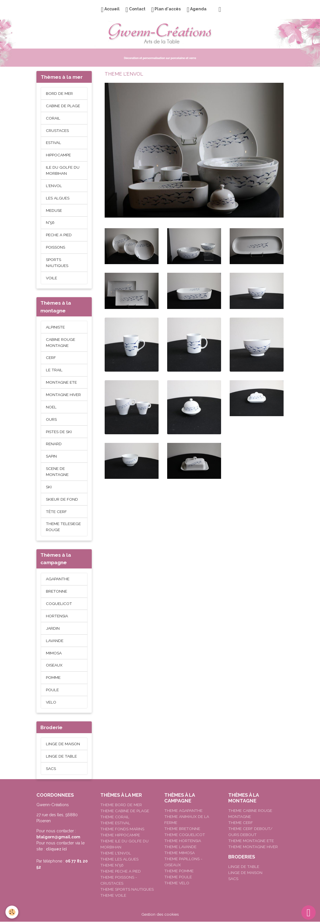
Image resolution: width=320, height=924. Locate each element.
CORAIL (53, 118)
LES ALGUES (57, 198)
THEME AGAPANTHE (183, 812)
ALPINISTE (55, 327)
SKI (49, 488)
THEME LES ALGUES (119, 861)
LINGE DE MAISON (63, 746)
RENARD (54, 445)
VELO (51, 704)
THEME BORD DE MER (121, 807)
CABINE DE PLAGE (63, 105)
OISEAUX (54, 667)
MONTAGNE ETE (61, 383)
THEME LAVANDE (180, 849)
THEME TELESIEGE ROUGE (63, 528)
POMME (53, 679)
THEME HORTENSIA (182, 843)
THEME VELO (177, 885)
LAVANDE (55, 642)
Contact (135, 10)
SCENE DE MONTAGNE (57, 472)
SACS (51, 770)
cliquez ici (56, 851)
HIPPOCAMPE (58, 155)
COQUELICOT (59, 605)
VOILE (51, 278)
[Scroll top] (308, 912)
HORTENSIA (57, 617)
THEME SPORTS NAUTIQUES (127, 891)
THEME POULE (178, 879)
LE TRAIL (54, 370)
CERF (51, 358)
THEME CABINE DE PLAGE (124, 813)
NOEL (51, 408)
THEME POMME (179, 873)
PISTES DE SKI (59, 432)
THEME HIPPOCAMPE (120, 837)
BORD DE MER (59, 93)
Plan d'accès (166, 10)
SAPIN (51, 457)
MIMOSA (54, 654)
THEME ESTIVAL (115, 825)
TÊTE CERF (56, 512)
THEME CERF (240, 825)
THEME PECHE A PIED (120, 873)
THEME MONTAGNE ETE (251, 843)
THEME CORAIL (114, 819)
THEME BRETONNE (182, 831)
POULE (52, 691)
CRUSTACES (57, 130)
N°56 (50, 223)
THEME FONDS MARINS (122, 831)
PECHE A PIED (59, 235)
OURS (51, 420)
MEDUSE (54, 210)
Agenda (196, 10)
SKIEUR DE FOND (62, 500)
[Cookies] (12, 912)
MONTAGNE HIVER (63, 395)
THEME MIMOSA (179, 855)
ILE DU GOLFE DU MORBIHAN (62, 170)
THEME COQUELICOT (184, 837)
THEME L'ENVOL (115, 855)
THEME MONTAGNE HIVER (253, 849)
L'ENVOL (54, 186)
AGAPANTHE (57, 580)
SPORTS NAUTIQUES (57, 263)
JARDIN (53, 630)
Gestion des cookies (160, 916)
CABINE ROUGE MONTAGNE (60, 343)
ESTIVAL (53, 143)
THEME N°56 (112, 867)
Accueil (110, 10)
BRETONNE (56, 593)
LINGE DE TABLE (61, 758)
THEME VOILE (113, 897)
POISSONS (55, 247)
